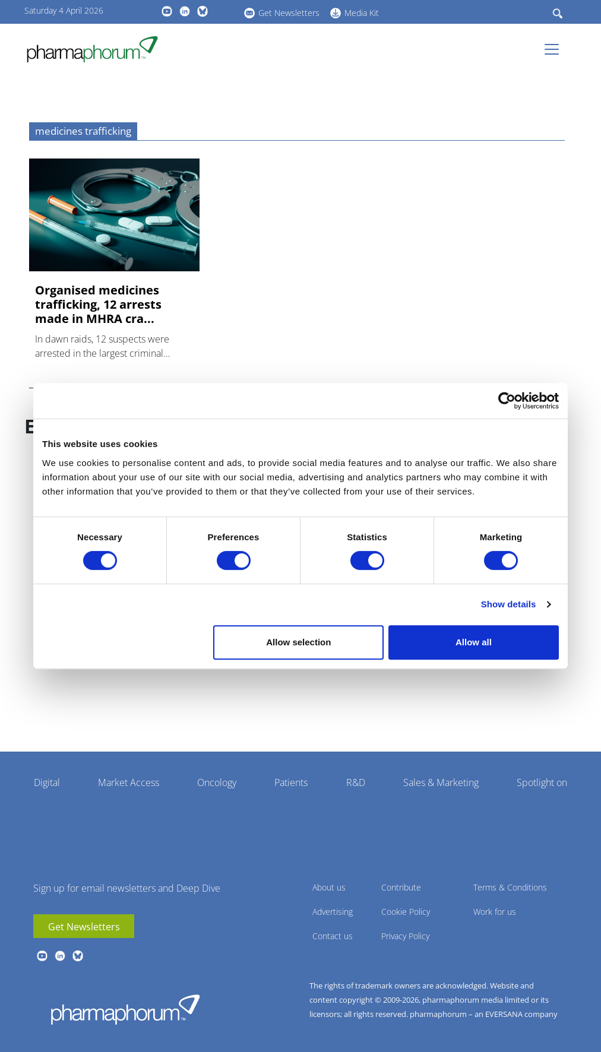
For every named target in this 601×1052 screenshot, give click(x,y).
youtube (167, 11)
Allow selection (298, 642)
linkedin (185, 11)
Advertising (332, 911)
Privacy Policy (405, 936)
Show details (508, 604)
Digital (47, 782)
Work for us (494, 911)
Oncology (216, 782)
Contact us (332, 936)
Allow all (474, 642)
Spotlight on (542, 782)
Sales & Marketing (441, 782)
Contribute (401, 887)
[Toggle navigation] (555, 49)
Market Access (128, 782)
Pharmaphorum (125, 1009)
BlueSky (202, 11)
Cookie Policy (405, 911)
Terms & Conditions (510, 887)
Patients (291, 782)
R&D (355, 782)
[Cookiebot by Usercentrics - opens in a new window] (507, 401)
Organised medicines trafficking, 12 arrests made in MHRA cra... (98, 304)
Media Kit (361, 12)
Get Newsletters (289, 12)
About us (329, 887)
